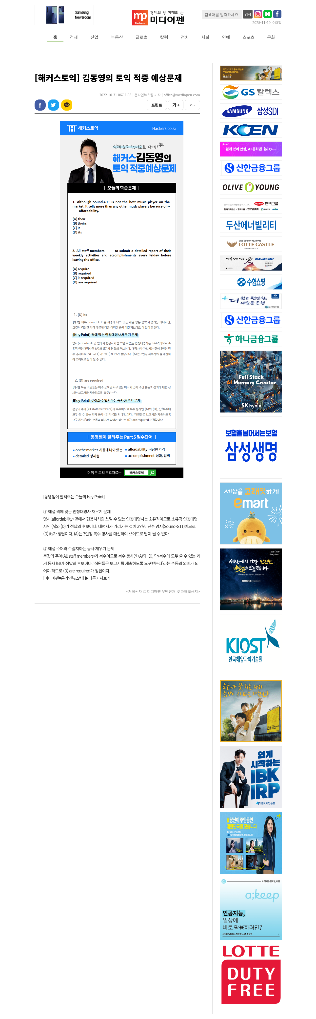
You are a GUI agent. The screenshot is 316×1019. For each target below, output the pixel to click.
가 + (175, 104)
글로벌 (142, 37)
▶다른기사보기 (97, 578)
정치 (185, 37)
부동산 (117, 37)
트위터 (53, 105)
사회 (205, 37)
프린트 (156, 105)
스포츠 (249, 37)
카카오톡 (66, 105)
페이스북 (40, 105)
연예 (226, 37)
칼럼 (164, 37)
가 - (192, 105)
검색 (248, 14)
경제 (74, 37)
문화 (271, 37)
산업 (94, 37)
